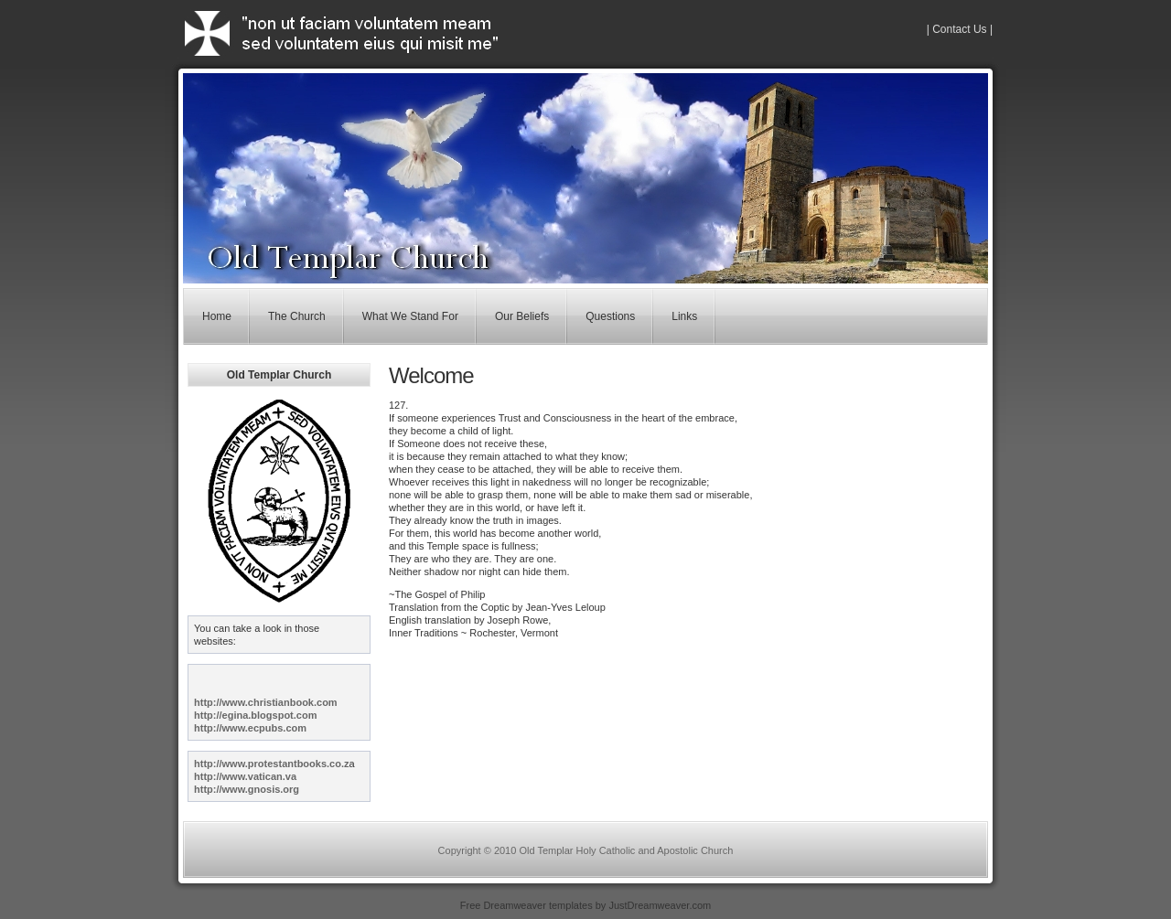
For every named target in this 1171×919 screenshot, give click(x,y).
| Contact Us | (960, 29)
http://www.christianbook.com (266, 702)
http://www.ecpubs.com (250, 727)
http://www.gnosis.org (246, 789)
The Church (297, 316)
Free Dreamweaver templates (526, 905)
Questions (610, 316)
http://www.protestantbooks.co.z (271, 763)
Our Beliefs (522, 316)
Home (216, 316)
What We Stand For (410, 316)
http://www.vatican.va (245, 776)
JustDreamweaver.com (659, 905)
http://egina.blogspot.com (255, 715)
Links (684, 316)
